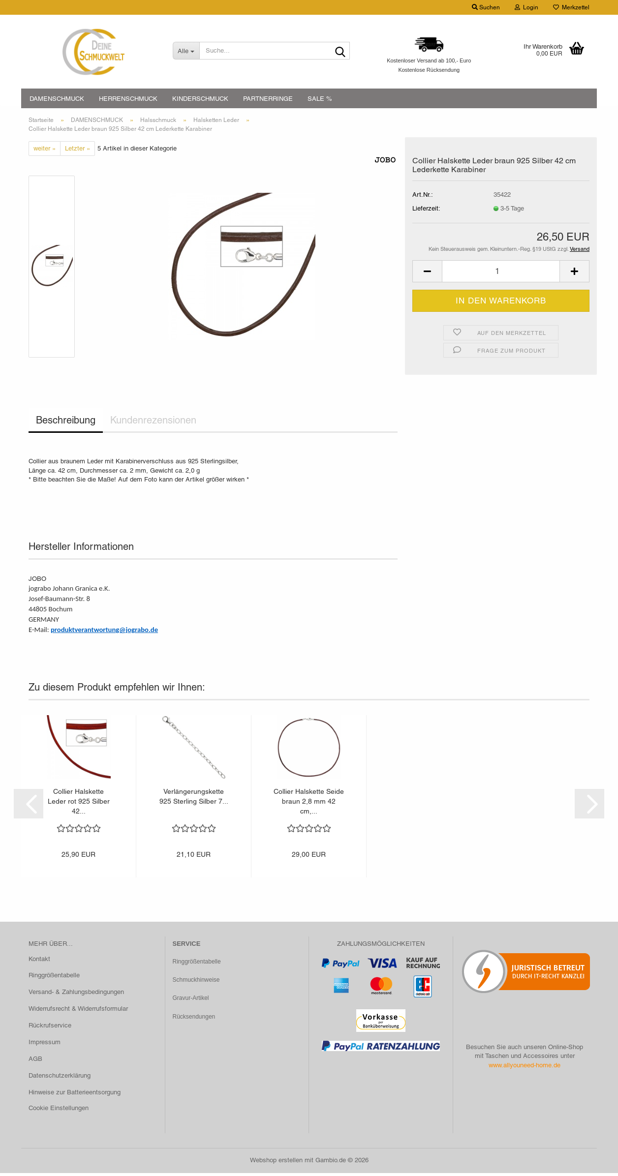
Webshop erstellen (276, 1163)
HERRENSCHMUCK (128, 98)
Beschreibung (65, 423)
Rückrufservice (50, 1027)
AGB (35, 1061)
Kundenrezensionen (153, 423)
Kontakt (39, 961)
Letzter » (77, 150)
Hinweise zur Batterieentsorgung (75, 1094)
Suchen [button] (486, 7)
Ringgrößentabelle (54, 978)
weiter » (44, 150)
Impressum (45, 1044)
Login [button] (526, 7)
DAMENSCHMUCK (57, 98)
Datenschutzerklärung (60, 1078)
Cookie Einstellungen (59, 1110)
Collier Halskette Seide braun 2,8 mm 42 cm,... (309, 804)
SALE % (320, 98)
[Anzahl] (501, 274)
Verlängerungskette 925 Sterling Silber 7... (193, 799)
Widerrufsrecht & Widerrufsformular (78, 1011)
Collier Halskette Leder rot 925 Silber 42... (79, 804)
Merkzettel (571, 7)
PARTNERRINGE (268, 98)
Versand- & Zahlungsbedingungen (76, 994)
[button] (427, 274)
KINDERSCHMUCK (200, 98)
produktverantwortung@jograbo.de (104, 632)
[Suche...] (186, 51)
